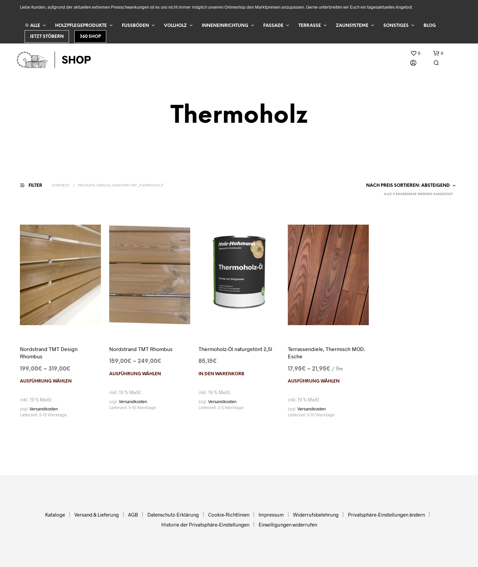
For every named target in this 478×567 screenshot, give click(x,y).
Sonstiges (396, 26)
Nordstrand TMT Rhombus (141, 349)
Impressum (271, 515)
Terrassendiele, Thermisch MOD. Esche (326, 352)
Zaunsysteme (352, 26)
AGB (133, 515)
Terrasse (309, 26)
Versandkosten (44, 408)
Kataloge (55, 515)
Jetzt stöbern (47, 37)
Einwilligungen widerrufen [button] (288, 525)
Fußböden (135, 26)
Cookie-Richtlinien (228, 515)
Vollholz (175, 26)
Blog (430, 26)
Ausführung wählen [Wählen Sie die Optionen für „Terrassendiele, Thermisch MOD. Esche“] (314, 381)
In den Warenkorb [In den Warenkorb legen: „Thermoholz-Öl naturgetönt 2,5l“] (221, 374)
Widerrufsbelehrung (316, 515)
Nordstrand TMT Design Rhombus (49, 352)
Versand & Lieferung (96, 515)
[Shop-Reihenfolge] (409, 186)
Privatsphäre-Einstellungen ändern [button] (386, 515)
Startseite (60, 185)
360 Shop (90, 37)
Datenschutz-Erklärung (173, 515)
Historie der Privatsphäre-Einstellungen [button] (205, 525)
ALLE (32, 25)
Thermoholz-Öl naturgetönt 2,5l (235, 349)
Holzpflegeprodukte (81, 26)
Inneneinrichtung (225, 26)
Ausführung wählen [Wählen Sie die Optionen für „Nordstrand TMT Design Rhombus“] (46, 381)
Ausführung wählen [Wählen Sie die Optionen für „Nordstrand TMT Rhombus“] (135, 374)
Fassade (273, 26)
